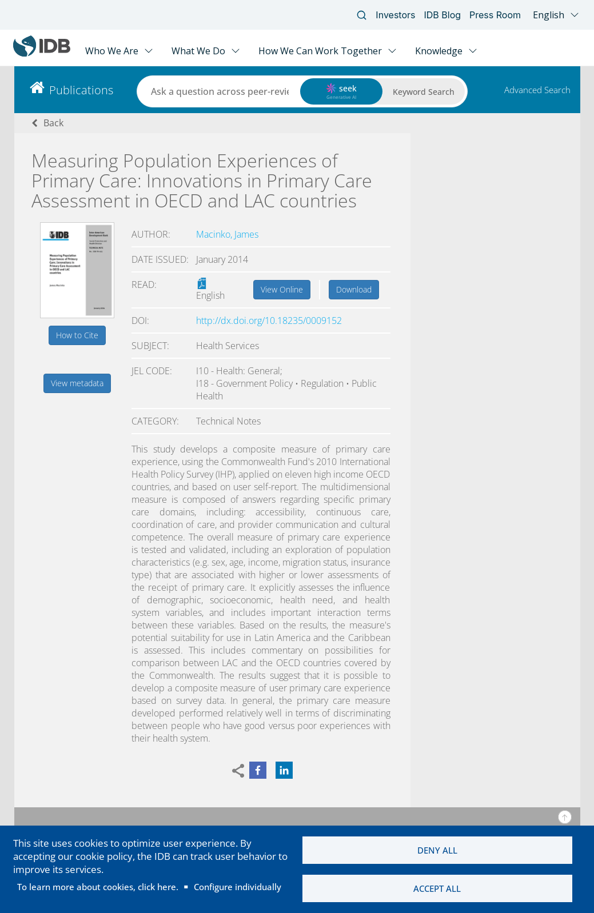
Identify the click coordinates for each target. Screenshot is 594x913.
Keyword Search (424, 91)
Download (354, 289)
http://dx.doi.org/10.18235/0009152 (269, 320)
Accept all (437, 888)
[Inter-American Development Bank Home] (41, 54)
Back (53, 123)
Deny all (437, 850)
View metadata (77, 383)
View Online (282, 289)
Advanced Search (537, 89)
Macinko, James (227, 234)
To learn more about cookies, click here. (97, 886)
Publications (81, 90)
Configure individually (237, 886)
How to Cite (77, 335)
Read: (144, 284)
